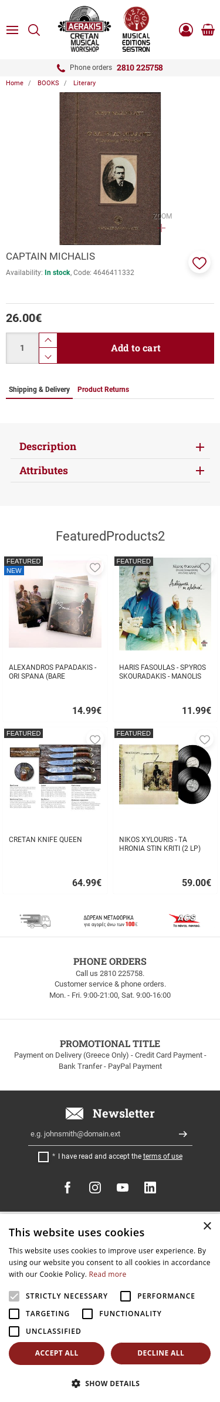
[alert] (110, 1308)
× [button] (206, 1226)
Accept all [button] (57, 1353)
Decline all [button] (160, 1353)
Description (47, 446)
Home (14, 83)
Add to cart (136, 347)
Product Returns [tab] (103, 389)
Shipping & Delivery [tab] (39, 389)
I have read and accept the (120, 1156)
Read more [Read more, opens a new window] (108, 1274)
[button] (199, 262)
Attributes (43, 470)
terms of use (162, 1156)
